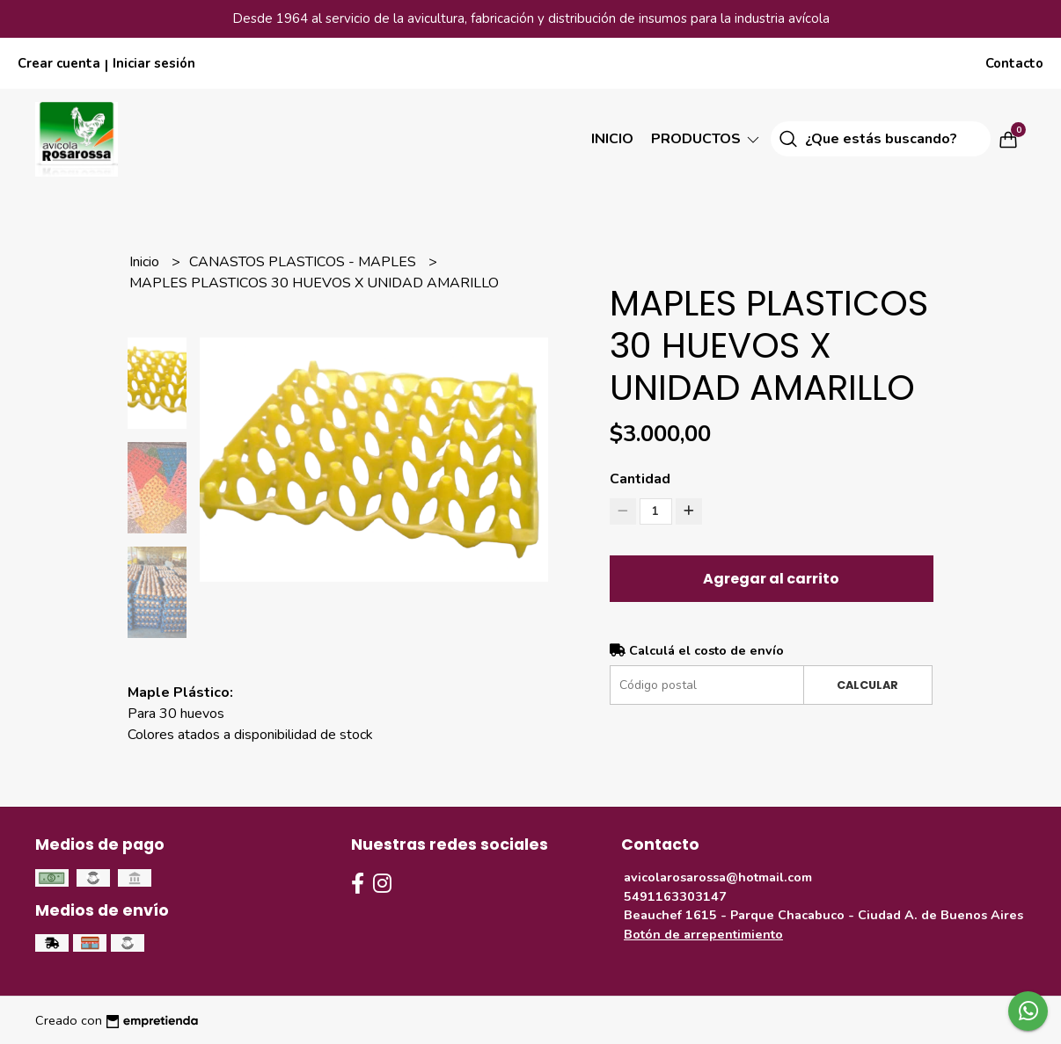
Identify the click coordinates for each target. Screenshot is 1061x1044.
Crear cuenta (59, 63)
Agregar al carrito (771, 579)
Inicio (612, 139)
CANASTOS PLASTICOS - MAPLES (304, 262)
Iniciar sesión (154, 63)
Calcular (867, 685)
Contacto (1014, 63)
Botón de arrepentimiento (703, 934)
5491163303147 (675, 896)
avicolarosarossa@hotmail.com (718, 877)
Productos (706, 139)
